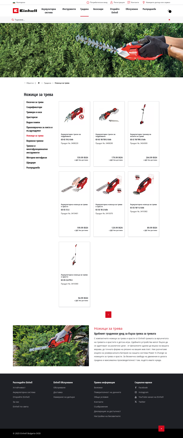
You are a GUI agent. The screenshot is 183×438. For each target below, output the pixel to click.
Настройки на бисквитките (107, 416)
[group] (40, 83)
